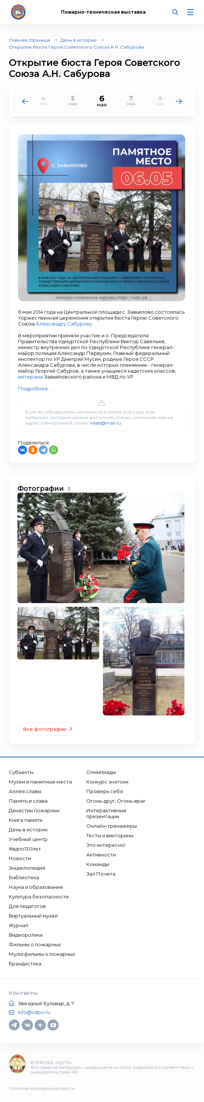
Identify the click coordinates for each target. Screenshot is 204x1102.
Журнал (18, 925)
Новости (20, 858)
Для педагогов (27, 906)
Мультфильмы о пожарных (42, 954)
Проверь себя (104, 791)
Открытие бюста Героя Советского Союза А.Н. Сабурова (76, 47)
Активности (101, 855)
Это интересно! (105, 845)
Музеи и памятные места (40, 782)
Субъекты (21, 772)
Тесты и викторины (110, 835)
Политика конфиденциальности (42, 1088)
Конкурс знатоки (107, 782)
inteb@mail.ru (105, 423)
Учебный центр (28, 839)
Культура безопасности (39, 896)
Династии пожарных (34, 810)
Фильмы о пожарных (35, 944)
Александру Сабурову (64, 324)
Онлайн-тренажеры (111, 826)
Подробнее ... (35, 388)
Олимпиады (101, 772)
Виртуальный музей (33, 916)
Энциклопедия (27, 868)
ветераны (30, 377)
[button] (179, 101)
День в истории (78, 40)
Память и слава (28, 801)
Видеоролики (26, 935)
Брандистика (25, 964)
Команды (97, 864)
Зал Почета (100, 874)
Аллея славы (25, 791)
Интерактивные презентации (106, 813)
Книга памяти (25, 820)
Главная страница (29, 40)
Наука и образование (36, 887)
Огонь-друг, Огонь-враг (116, 801)
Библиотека (24, 877)
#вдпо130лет (25, 849)
